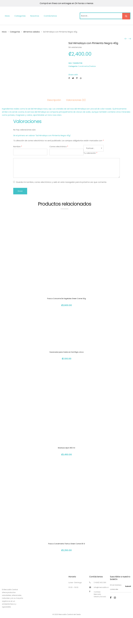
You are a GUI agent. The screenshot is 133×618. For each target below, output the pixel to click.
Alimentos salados (31, 31)
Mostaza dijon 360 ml (66, 448)
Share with (73, 74)
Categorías (20, 15)
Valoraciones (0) (76, 100)
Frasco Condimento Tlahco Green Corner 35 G (66, 544)
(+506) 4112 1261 (100, 582)
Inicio (7, 15)
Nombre (17, 146)
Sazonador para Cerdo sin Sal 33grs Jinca (66, 352)
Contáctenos (50, 15)
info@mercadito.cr (101, 587)
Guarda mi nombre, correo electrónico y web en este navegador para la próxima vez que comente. (61, 182)
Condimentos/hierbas (87, 66)
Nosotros (34, 15)
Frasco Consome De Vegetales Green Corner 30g (66, 298)
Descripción (54, 100)
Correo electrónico (58, 146)
